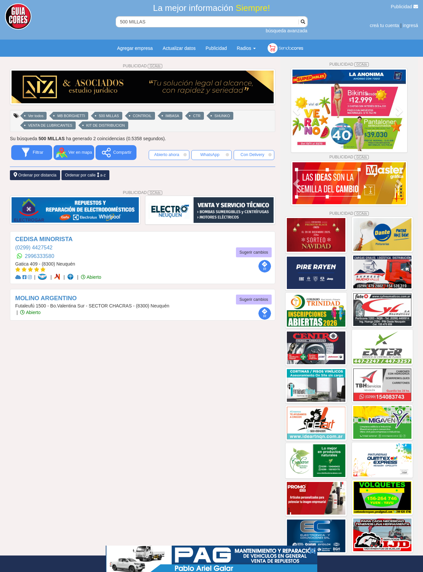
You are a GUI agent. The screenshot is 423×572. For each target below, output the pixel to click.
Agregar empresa (135, 48)
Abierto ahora (170, 154)
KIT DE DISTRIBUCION (105, 125)
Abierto (91, 277)
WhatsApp (214, 154)
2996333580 (39, 256)
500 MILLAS (109, 116)
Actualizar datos (179, 48)
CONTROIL (142, 116)
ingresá (410, 25)
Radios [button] (246, 48)
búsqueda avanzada (286, 30)
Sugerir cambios (254, 252)
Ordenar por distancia (35, 175)
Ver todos (35, 116)
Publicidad (404, 6)
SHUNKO (222, 116)
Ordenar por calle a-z (85, 175)
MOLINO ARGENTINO (46, 298)
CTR (197, 116)
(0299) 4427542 (34, 247)
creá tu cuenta (384, 25)
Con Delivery (256, 154)
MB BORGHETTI (71, 116)
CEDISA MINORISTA (44, 239)
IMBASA (172, 116)
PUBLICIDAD (143, 66)
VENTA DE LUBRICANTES (50, 125)
